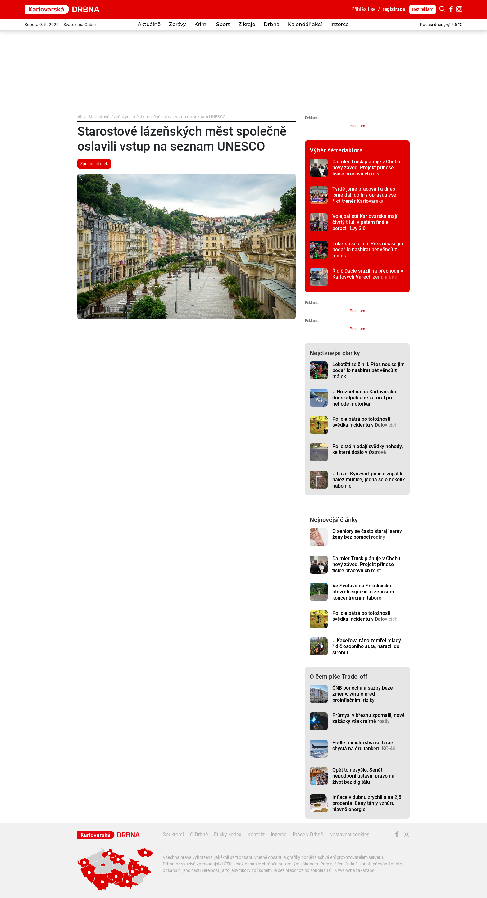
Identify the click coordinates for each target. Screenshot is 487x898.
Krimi (201, 24)
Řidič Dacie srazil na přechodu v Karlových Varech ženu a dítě (367, 274)
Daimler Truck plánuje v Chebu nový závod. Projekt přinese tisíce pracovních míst (366, 168)
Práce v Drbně (308, 834)
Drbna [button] (272, 24)
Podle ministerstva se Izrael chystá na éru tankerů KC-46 (363, 745)
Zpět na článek (94, 163)
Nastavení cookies (349, 834)
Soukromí (173, 834)
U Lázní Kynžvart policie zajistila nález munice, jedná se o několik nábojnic (368, 480)
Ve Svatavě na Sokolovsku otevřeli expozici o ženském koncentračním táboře (363, 592)
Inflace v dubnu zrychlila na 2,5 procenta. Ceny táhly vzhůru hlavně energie (366, 803)
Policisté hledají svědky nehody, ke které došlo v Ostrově (367, 449)
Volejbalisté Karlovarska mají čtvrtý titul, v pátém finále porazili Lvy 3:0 (364, 222)
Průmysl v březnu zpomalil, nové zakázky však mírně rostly (368, 718)
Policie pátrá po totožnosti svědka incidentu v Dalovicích (365, 422)
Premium (357, 126)
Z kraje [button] (246, 24)
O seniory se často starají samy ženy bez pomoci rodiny (367, 534)
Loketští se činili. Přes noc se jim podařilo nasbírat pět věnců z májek (368, 250)
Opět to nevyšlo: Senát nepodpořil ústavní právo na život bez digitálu (363, 776)
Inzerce (339, 24)
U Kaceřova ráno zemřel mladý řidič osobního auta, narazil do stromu (366, 646)
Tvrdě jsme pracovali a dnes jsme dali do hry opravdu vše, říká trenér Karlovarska (365, 195)
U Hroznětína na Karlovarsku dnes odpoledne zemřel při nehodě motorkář (364, 398)
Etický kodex (227, 834)
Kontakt (256, 834)
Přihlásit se (363, 9)
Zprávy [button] (177, 24)
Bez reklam (422, 9)
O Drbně (199, 834)
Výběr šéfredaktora (336, 150)
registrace (394, 9)
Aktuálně (149, 24)
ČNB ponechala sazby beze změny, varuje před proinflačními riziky (362, 694)
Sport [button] (223, 24)
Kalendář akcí (305, 24)
